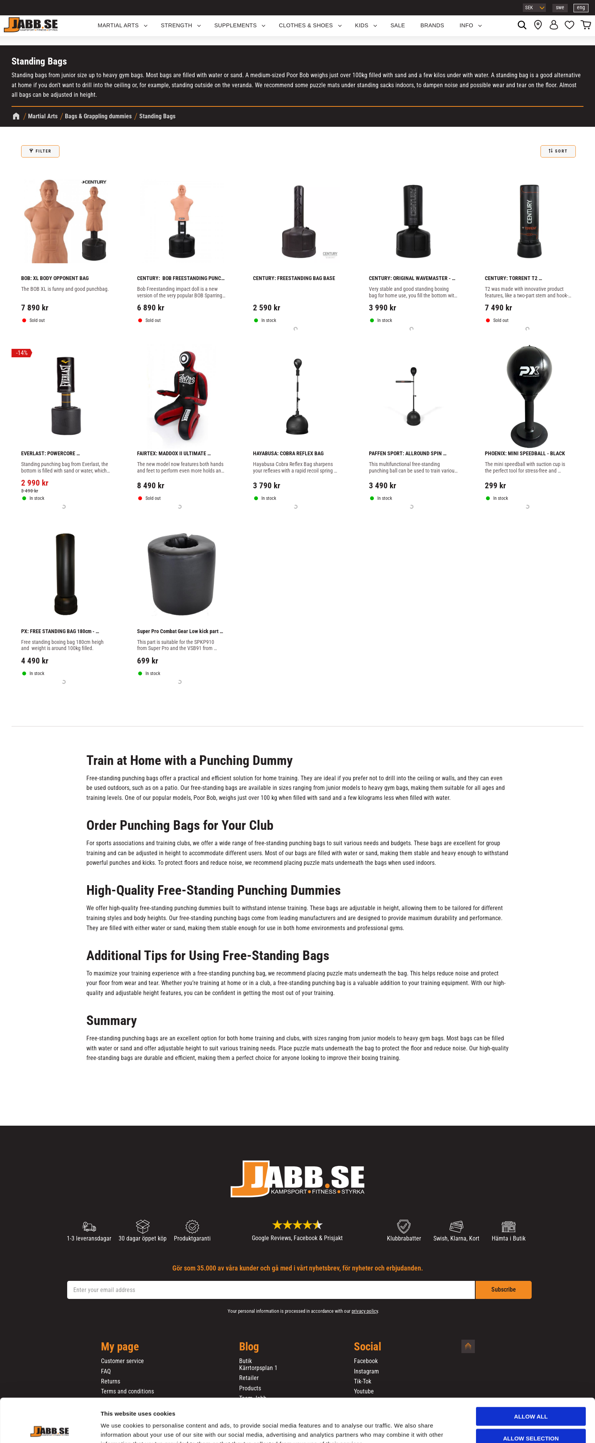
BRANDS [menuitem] (432, 25)
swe (560, 7)
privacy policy (365, 1311)
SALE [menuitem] (397, 25)
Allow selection (531, 1397)
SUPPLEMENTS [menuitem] (235, 25)
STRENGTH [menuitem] (176, 25)
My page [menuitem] (120, 1347)
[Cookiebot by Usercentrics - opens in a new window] (49, 1428)
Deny (531, 1418)
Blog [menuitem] (249, 1347)
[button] (569, 25)
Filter (43, 151)
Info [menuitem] (466, 25)
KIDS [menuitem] (362, 25)
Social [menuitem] (367, 1347)
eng (581, 7)
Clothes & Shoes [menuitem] (306, 25)
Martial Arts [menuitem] (118, 25)
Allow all (531, 1375)
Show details (402, 1428)
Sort (561, 151)
